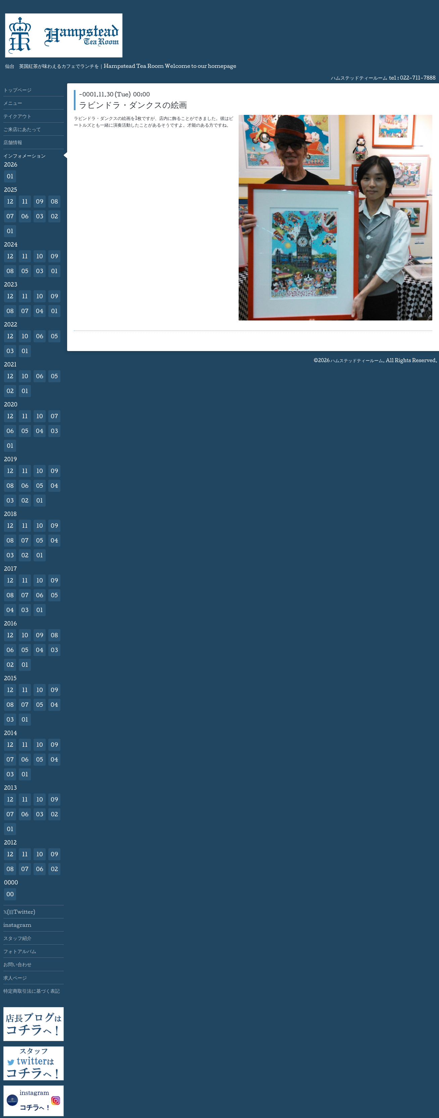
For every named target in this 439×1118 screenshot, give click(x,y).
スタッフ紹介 (17, 938)
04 (40, 310)
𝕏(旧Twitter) (19, 912)
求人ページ (15, 978)
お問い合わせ (17, 964)
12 (10, 201)
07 (10, 216)
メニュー (12, 103)
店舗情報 (12, 142)
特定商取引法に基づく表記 (31, 991)
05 (25, 270)
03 (39, 216)
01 (10, 176)
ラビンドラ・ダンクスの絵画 (133, 104)
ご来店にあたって (22, 129)
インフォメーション (24, 156)
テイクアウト (17, 116)
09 (39, 201)
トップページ (17, 90)
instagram (17, 925)
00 (10, 894)
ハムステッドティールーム (357, 360)
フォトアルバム (19, 951)
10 (39, 256)
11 (25, 201)
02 (54, 216)
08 (54, 201)
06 (25, 216)
